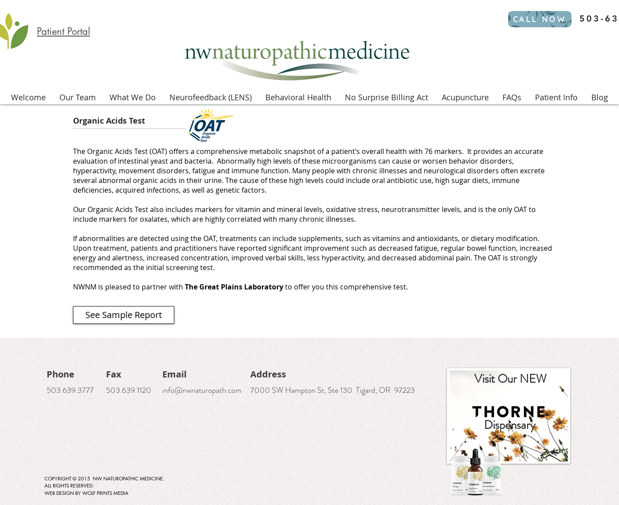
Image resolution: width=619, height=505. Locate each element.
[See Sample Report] (123, 315)
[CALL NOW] (539, 19)
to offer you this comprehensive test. (346, 287)
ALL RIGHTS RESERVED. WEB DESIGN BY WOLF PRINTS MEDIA (86, 489)
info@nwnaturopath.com (202, 390)
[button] (132, 97)
